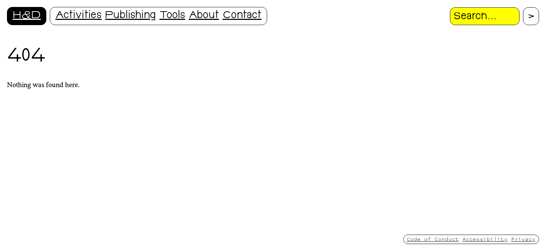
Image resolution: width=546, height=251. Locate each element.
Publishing (130, 16)
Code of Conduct (433, 239)
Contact (242, 16)
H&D (27, 16)
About (204, 16)
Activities (78, 16)
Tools (172, 16)
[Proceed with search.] (531, 16)
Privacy (523, 239)
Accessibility (485, 239)
